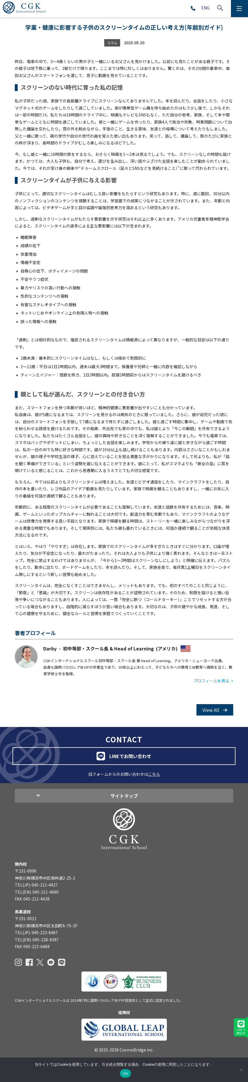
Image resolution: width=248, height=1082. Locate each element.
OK (125, 1073)
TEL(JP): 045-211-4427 (36, 885)
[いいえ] (241, 1070)
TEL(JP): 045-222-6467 (36, 932)
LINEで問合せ (241, 1027)
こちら (154, 774)
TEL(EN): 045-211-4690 (37, 892)
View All (214, 709)
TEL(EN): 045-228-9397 (37, 939)
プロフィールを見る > (213, 681)
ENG (205, 8)
